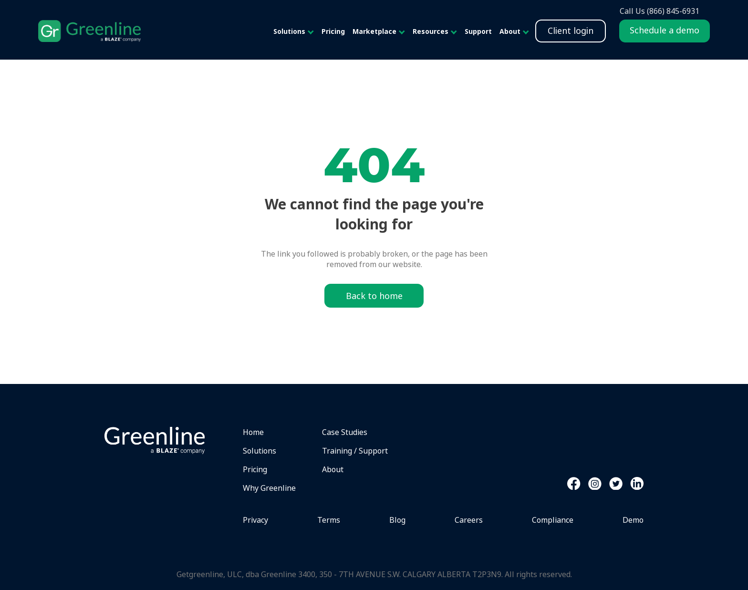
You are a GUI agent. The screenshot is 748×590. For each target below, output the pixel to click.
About (509, 31)
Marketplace (374, 31)
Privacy (255, 520)
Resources (430, 31)
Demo (633, 520)
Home (253, 432)
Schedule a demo (664, 30)
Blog (397, 520)
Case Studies (344, 432)
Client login (570, 30)
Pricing (333, 31)
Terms (328, 520)
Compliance (552, 520)
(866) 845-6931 (673, 11)
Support (478, 31)
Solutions (289, 31)
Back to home (374, 295)
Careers (469, 520)
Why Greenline (269, 488)
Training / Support (355, 450)
